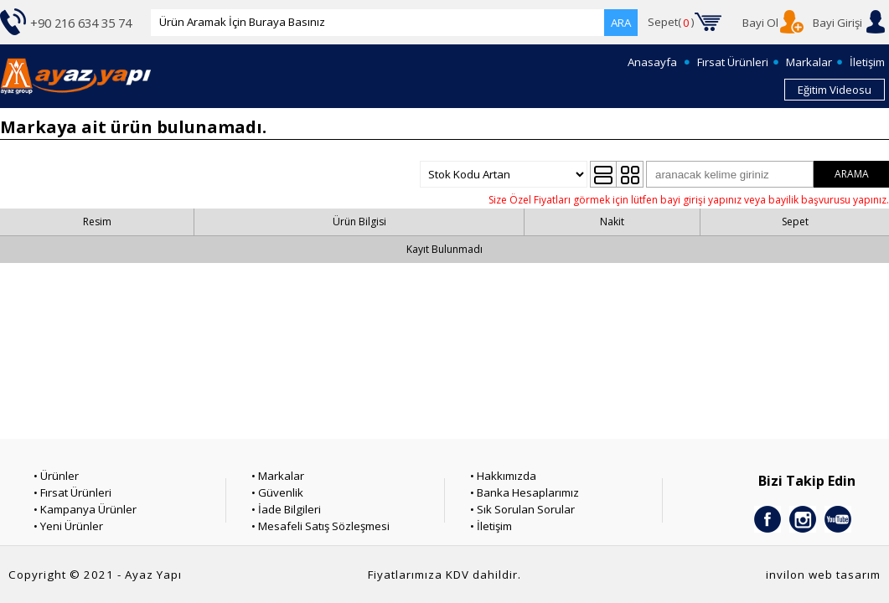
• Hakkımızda (503, 475)
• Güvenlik (277, 492)
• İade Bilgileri (286, 509)
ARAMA (852, 174)
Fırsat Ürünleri (732, 62)
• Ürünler (56, 475)
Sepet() (671, 22)
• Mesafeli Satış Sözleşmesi (320, 525)
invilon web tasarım (823, 574)
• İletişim (491, 525)
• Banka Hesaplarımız (524, 492)
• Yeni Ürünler (68, 525)
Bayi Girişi (837, 22)
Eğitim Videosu (834, 89)
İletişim (867, 62)
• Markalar (277, 475)
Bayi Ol (760, 22)
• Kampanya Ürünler (85, 509)
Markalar (809, 62)
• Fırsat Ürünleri (72, 492)
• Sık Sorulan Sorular (522, 509)
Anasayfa (652, 62)
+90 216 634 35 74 (81, 22)
